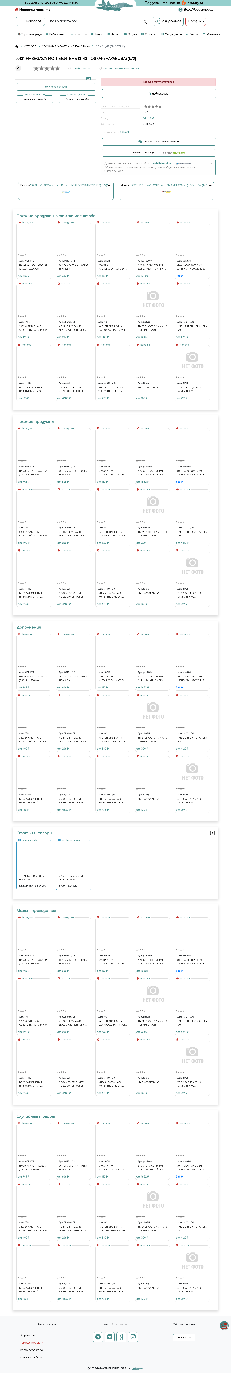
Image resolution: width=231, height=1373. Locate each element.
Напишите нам (184, 1337)
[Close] (211, 163)
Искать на (65, 190)
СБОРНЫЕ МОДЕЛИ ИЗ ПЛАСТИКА (66, 46)
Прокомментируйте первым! (159, 141)
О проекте (27, 1335)
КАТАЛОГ (30, 46)
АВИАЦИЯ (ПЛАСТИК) (110, 46)
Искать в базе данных (159, 153)
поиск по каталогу (63, 21)
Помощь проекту (31, 1342)
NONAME (149, 118)
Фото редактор (31, 1350)
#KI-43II (125, 132)
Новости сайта (30, 1357)
